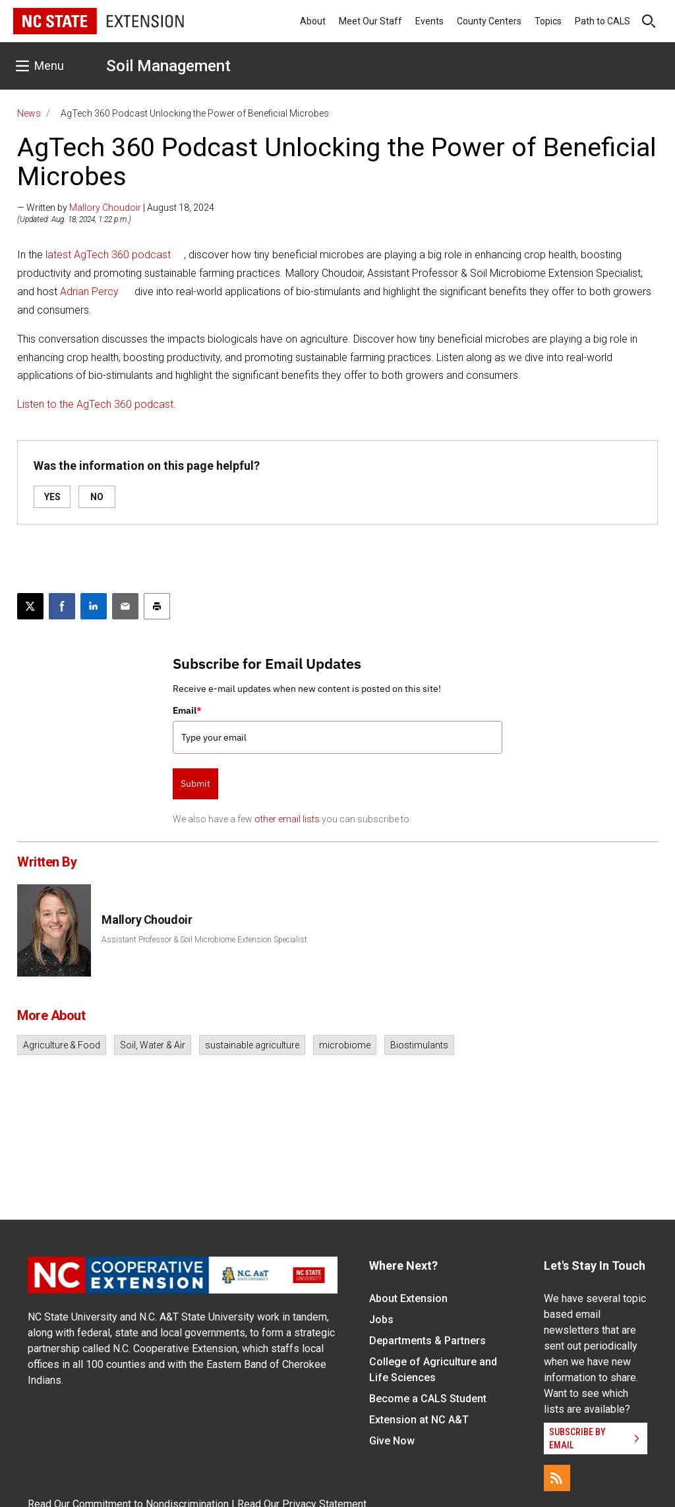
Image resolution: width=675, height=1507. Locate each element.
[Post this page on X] (30, 606)
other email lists (287, 819)
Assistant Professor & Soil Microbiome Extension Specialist (204, 939)
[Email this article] (125, 606)
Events (429, 21)
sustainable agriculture (252, 1045)
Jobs (381, 1319)
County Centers (489, 21)
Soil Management (168, 66)
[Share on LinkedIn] (93, 606)
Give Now (392, 1441)
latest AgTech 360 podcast (107, 254)
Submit (195, 783)
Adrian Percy (89, 291)
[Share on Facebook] (62, 606)
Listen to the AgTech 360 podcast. (96, 404)
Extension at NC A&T (419, 1419)
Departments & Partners (427, 1340)
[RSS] (557, 1478)
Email (187, 710)
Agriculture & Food (61, 1045)
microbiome (344, 1045)
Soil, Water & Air (152, 1045)
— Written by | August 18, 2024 (115, 207)
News (29, 113)
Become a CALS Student (427, 1398)
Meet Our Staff (370, 21)
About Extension (408, 1298)
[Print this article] (157, 606)
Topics (548, 21)
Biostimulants (419, 1045)
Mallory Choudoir (105, 207)
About (313, 21)
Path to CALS (602, 21)
